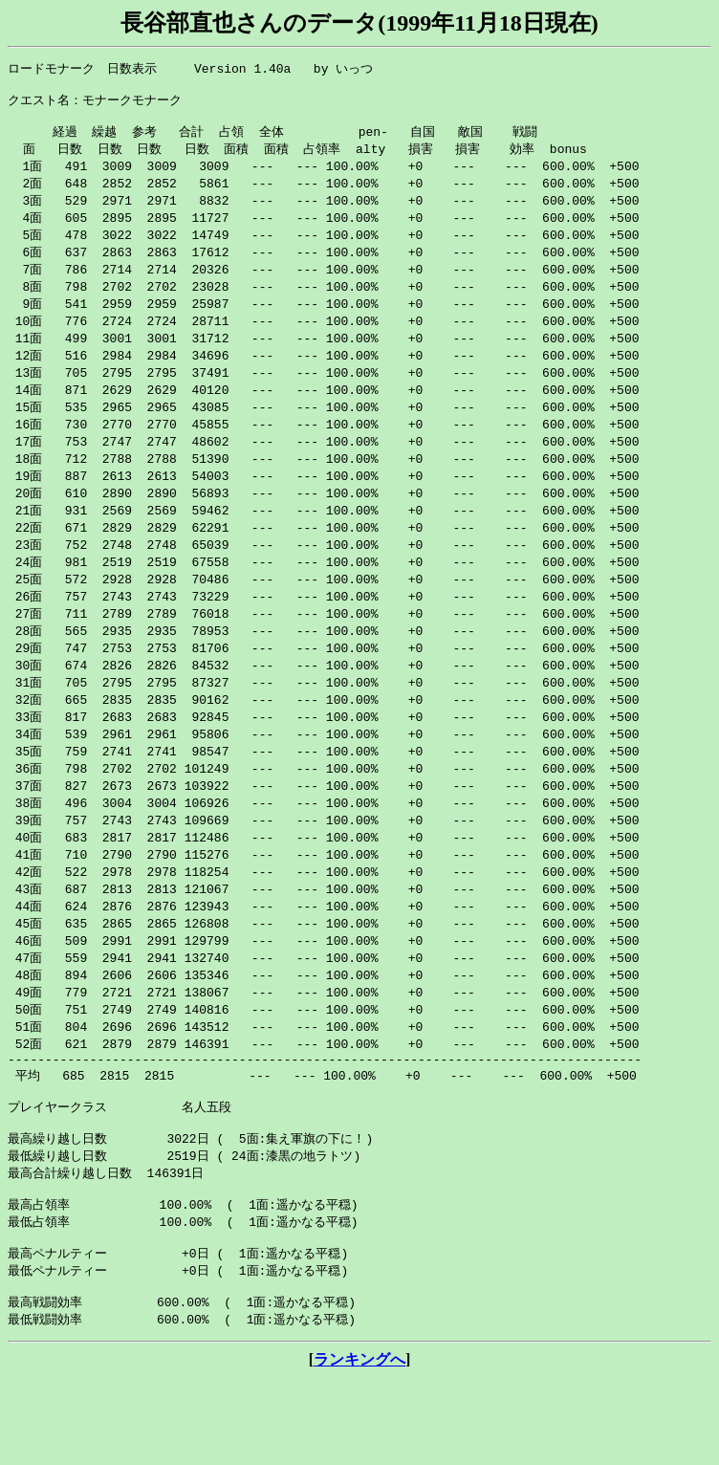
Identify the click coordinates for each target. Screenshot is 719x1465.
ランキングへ (359, 1446)
